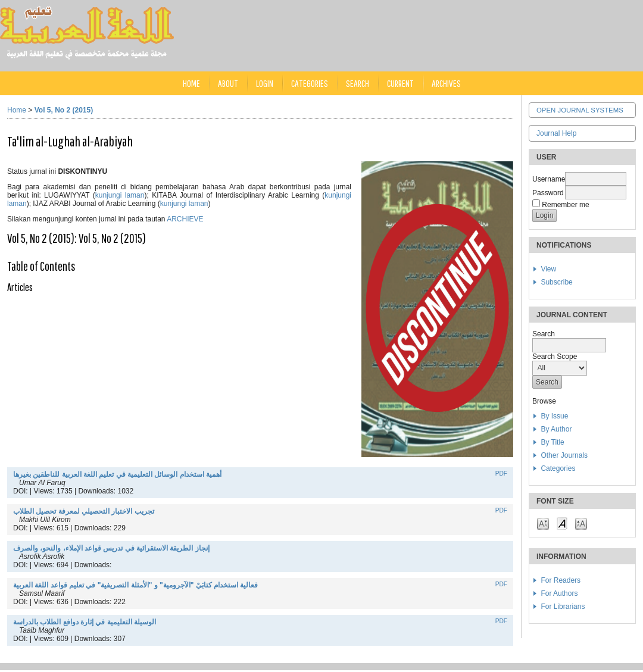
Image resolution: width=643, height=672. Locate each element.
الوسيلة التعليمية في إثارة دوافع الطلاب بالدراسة (84, 622)
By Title (552, 442)
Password (548, 193)
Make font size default (562, 523)
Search (357, 83)
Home (191, 83)
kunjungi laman (120, 195)
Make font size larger (581, 523)
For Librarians (563, 606)
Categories (558, 468)
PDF (501, 473)
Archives (446, 83)
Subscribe (556, 282)
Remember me (565, 205)
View (548, 269)
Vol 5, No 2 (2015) (64, 110)
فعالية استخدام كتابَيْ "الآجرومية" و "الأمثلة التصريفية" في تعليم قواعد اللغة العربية (135, 585)
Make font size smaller (543, 523)
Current (400, 83)
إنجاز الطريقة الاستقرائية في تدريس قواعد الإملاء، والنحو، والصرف (111, 548)
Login (264, 83)
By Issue (554, 416)
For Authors (559, 593)
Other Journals (564, 455)
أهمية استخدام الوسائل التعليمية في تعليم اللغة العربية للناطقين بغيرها (117, 474)
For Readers (560, 580)
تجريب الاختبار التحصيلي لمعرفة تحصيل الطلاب (83, 511)
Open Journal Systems (579, 110)
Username (548, 179)
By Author (556, 429)
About (228, 83)
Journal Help (556, 133)
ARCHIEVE (185, 219)
